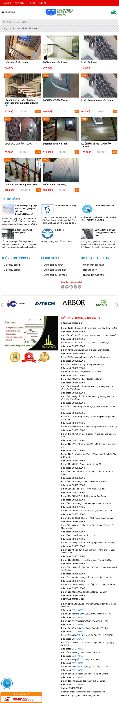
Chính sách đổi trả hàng (65, 206)
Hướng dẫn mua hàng (93, 275)
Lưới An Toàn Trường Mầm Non (21, 184)
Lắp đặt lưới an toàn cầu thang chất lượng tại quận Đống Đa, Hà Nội (21, 103)
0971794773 (77, 610)
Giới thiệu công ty (12, 265)
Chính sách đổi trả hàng (55, 275)
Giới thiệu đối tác (12, 270)
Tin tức (32, 3)
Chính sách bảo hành (104, 206)
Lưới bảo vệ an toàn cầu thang (97, 100)
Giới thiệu (19, 3)
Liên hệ (43, 3)
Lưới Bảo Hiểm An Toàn (55, 143)
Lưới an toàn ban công (54, 184)
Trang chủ (6, 3)
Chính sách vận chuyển (55, 270)
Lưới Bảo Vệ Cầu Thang (55, 100)
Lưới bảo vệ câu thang (27, 28)
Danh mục (10, 12)
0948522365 (23, 699)
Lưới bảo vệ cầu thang (16, 62)
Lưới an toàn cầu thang (55, 62)
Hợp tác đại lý (90, 270)
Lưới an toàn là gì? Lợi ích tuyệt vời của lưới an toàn (105, 233)
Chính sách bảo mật (53, 265)
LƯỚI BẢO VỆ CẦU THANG (18, 143)
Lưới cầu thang (89, 62)
